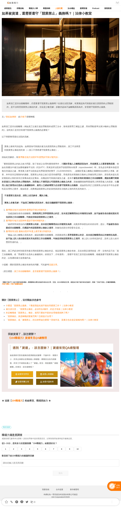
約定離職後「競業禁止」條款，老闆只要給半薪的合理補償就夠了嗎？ (38, 313)
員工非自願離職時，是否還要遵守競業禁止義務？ (36, 271)
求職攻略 (20, 8)
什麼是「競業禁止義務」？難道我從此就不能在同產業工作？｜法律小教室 (40, 305)
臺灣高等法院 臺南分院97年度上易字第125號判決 (28, 231)
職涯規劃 (6, 427)
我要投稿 (45, 489)
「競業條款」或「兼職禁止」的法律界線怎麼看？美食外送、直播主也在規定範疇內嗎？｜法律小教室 (52, 320)
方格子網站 (5, 284)
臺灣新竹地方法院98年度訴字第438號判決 (25, 221)
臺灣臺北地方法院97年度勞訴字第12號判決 (38, 157)
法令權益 (71, 8)
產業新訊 (7, 8)
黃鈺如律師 (11, 117)
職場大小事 (33, 8)
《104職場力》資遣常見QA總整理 (27, 337)
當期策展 (108, 8)
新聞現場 (83, 8)
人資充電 (58, 8)
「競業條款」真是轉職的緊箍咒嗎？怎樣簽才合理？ (29, 316)
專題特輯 (46, 8)
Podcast (95, 8)
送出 (61, 473)
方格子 (23, 117)
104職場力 (17, 400)
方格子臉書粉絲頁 (16, 284)
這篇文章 (53, 265)
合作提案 (59, 489)
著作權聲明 (74, 489)
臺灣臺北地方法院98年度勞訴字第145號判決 (26, 210)
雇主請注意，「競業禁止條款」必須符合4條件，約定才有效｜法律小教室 (39, 309)
